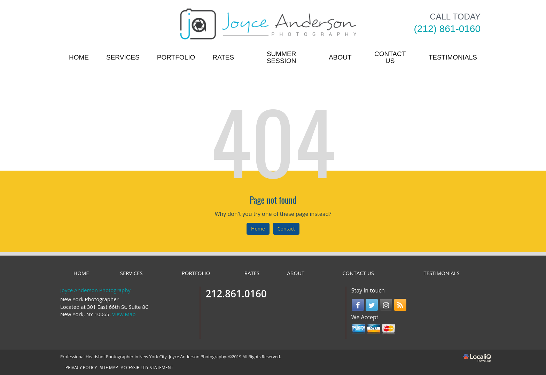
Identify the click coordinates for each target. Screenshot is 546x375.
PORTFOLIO (176, 57)
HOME (79, 57)
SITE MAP (109, 367)
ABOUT (340, 57)
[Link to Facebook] (358, 305)
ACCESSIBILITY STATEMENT (147, 367)
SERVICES (123, 57)
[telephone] (447, 29)
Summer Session (281, 57)
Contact (286, 228)
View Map (124, 314)
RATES (223, 57)
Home (258, 228)
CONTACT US (390, 57)
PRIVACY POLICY (81, 367)
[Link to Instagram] (386, 305)
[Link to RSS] (400, 305)
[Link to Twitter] (372, 305)
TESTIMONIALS (453, 57)
